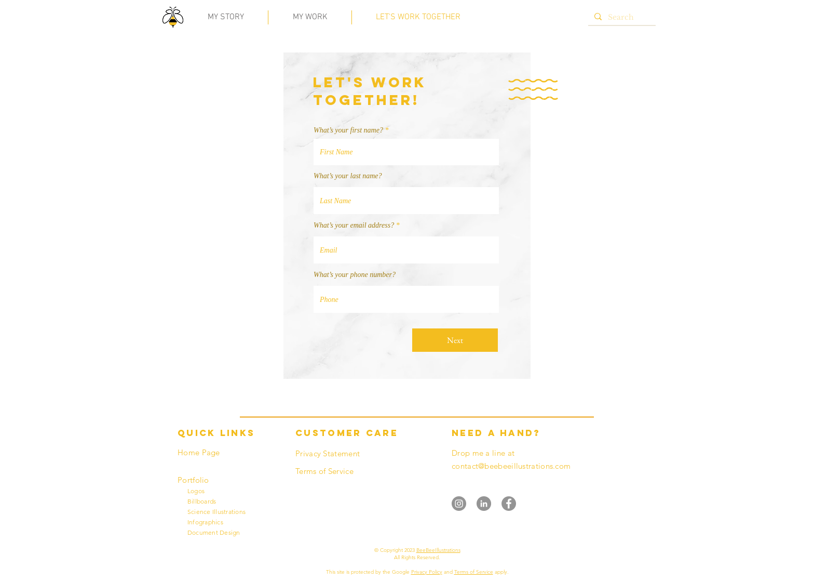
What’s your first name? (348, 130)
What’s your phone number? (355, 275)
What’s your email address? (354, 225)
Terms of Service (473, 572)
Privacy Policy (426, 572)
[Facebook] (508, 503)
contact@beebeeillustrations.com (511, 466)
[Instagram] (459, 503)
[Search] (621, 17)
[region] (173, 19)
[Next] (455, 340)
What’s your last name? (348, 176)
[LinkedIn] (484, 503)
